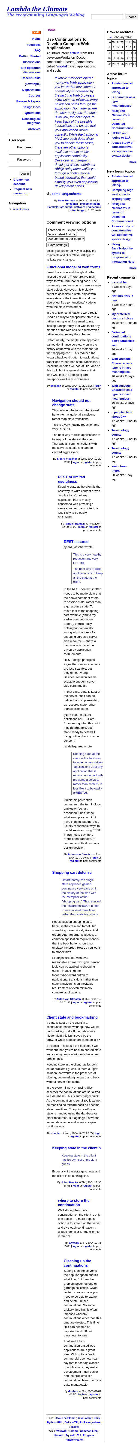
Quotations (32, 113)
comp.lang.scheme (67, 194)
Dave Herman (66, 200)
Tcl (79, 1435)
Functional (71, 203)
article (74, 53)
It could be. (119, 282)
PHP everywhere (90, 1422)
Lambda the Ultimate (37, 9)
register (74, 389)
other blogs (77, 210)
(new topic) (32, 84)
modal (62, 66)
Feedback (34, 44)
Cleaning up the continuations (77, 1263)
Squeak (70, 1435)
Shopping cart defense (72, 872)
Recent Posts (31, 78)
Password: (25, 159)
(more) (74, 1426)
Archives (34, 129)
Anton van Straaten (80, 854)
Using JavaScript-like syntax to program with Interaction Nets (123, 253)
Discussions (31, 62)
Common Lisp (89, 1431)
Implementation (90, 203)
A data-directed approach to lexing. (122, 88)
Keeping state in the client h (76, 1148)
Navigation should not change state (71, 403)
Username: (25, 147)
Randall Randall (75, 523)
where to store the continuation (73, 1203)
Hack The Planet (65, 1418)
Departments (31, 89)
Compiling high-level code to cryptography (123, 194)
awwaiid (74, 1242)
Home (36, 38)
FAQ (37, 50)
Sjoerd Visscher (67, 458)
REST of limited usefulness (71, 479)
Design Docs (31, 107)
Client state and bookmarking (72, 1017)
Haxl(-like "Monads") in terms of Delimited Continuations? (122, 119)
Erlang (74, 1431)
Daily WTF (71, 1422)
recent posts (21, 208)
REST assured (76, 542)
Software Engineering (87, 207)
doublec (56, 1133)
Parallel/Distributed (60, 207)
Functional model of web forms (73, 267)
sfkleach (55, 385)
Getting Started (30, 56)
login (98, 385)
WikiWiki (61, 1431)
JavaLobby (84, 1418)
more (133, 162)
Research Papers (28, 101)
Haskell (58, 1435)
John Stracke (69, 1182)
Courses (35, 95)
